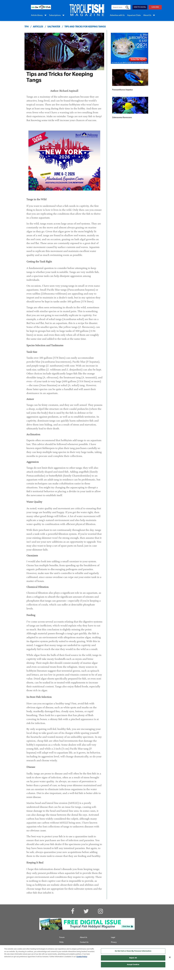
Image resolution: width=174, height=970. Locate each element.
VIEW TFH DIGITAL (140, 7)
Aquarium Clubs (134, 15)
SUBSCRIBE (155, 7)
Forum (61, 937)
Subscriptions (55, 15)
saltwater (53, 27)
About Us (147, 15)
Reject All (133, 958)
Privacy (114, 942)
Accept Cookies (133, 964)
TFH (27, 27)
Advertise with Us (117, 15)
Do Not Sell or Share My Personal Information (133, 951)
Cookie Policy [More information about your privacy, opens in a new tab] (81, 957)
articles (38, 27)
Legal (113, 937)
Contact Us (84, 942)
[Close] (170, 957)
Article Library (37, 15)
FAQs (61, 942)
